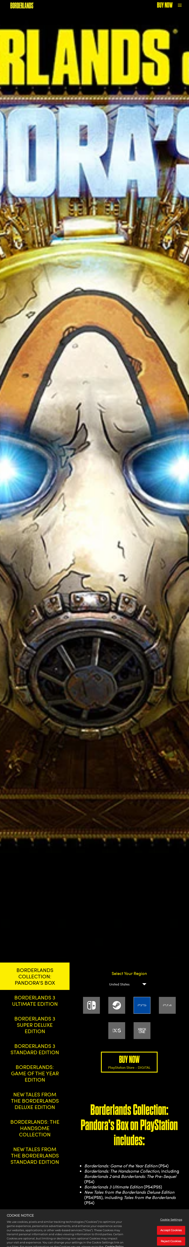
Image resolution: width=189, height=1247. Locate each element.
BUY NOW (129, 1062)
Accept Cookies (171, 1238)
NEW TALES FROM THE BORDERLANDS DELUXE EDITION (35, 1100)
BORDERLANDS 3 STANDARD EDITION (35, 1049)
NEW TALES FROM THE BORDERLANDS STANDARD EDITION (35, 1155)
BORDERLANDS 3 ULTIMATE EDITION (35, 1000)
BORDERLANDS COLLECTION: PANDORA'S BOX (35, 976)
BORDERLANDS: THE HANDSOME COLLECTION (34, 1128)
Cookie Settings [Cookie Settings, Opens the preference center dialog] (171, 1227)
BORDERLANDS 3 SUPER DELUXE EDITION (34, 1025)
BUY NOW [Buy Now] (165, 5)
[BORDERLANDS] (22, 5)
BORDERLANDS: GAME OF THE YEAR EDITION (35, 1073)
